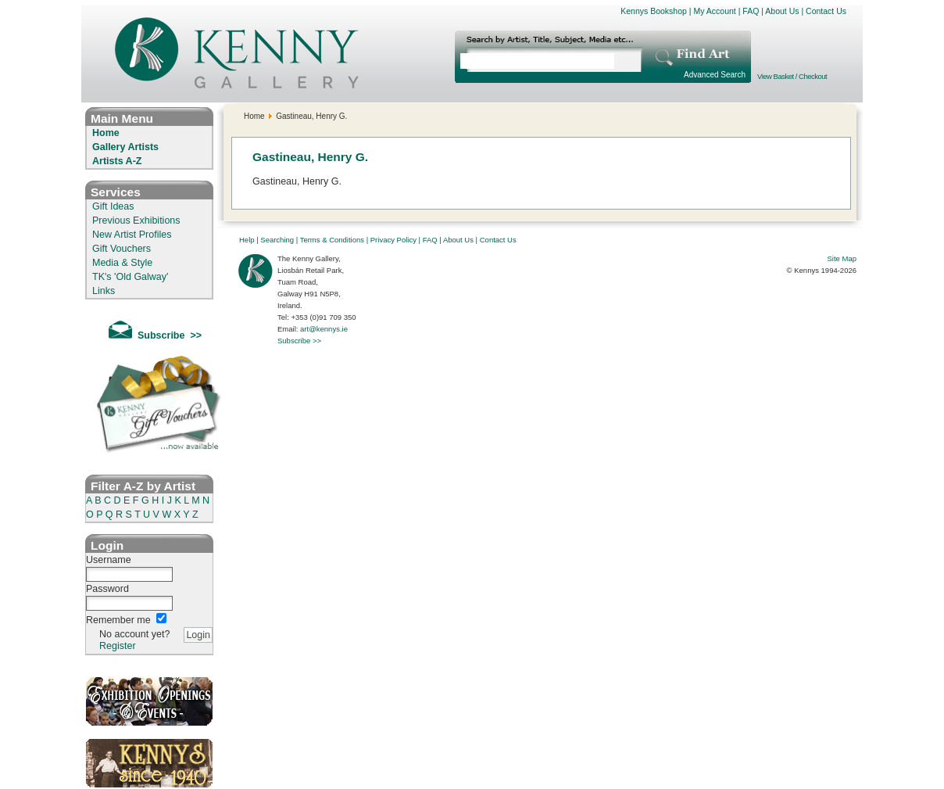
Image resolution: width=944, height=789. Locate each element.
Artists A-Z (116, 161)
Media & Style (122, 262)
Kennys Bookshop (653, 11)
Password (107, 588)
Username (108, 559)
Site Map (842, 258)
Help (247, 239)
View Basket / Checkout (792, 76)
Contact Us (826, 11)
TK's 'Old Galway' (130, 276)
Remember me (118, 620)
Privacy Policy (393, 239)
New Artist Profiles (131, 234)
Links (103, 290)
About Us (782, 11)
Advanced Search (715, 74)
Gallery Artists (125, 147)
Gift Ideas (113, 206)
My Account (714, 11)
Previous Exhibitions (136, 220)
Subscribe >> (299, 340)
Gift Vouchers (121, 248)
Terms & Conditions (332, 239)
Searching (277, 239)
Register (117, 645)
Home (106, 132)
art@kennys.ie (324, 329)
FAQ (750, 11)
